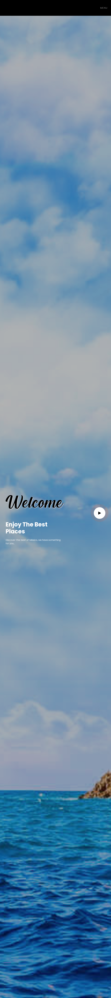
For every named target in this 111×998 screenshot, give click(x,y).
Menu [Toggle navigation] (104, 8)
